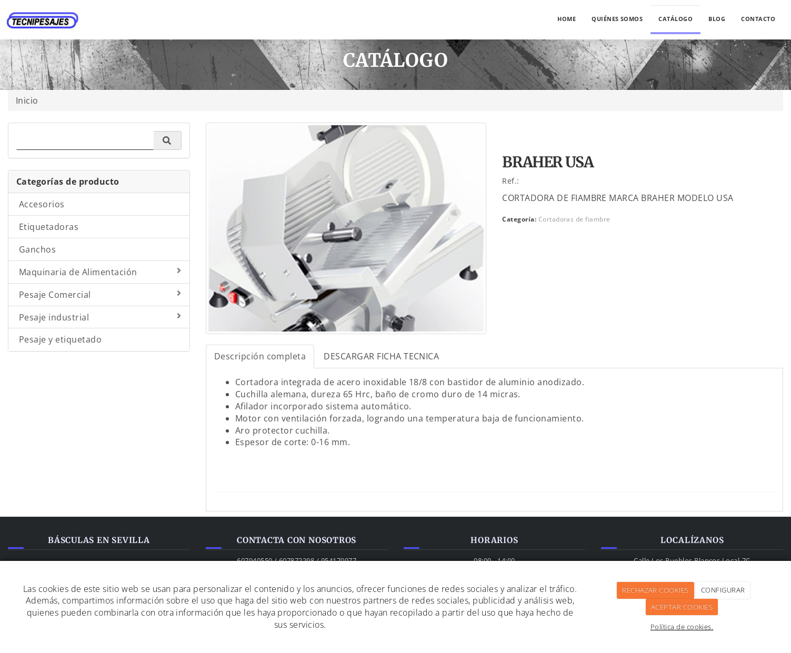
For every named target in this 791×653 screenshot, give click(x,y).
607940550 (254, 560)
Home (566, 19)
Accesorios (42, 204)
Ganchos (37, 249)
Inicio (27, 100)
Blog (716, 19)
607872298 (296, 560)
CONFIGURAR (723, 590)
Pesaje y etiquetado (60, 339)
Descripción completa (260, 356)
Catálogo (675, 19)
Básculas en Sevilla (99, 540)
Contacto (758, 19)
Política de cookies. (682, 626)
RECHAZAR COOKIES (655, 590)
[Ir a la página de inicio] (43, 13)
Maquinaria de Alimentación (100, 272)
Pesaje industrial (100, 317)
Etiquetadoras (48, 227)
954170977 (338, 560)
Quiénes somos (617, 19)
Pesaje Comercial (100, 294)
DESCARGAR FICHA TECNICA (381, 356)
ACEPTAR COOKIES (682, 606)
